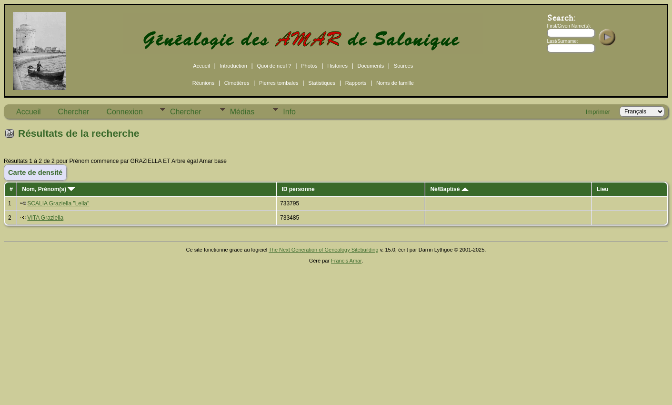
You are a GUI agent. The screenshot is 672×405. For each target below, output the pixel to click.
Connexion (124, 112)
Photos (309, 66)
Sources (403, 66)
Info (289, 112)
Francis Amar (346, 260)
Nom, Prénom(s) (48, 189)
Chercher (74, 112)
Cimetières (237, 83)
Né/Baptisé (449, 189)
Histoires (337, 66)
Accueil (201, 66)
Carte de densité (35, 172)
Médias (242, 112)
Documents (371, 66)
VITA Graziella (45, 217)
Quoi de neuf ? (274, 66)
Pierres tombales (279, 83)
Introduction (233, 66)
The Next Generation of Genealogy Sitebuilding (324, 250)
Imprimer (598, 111)
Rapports (356, 83)
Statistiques (321, 83)
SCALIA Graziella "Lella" (58, 203)
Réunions (203, 83)
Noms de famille (395, 83)
